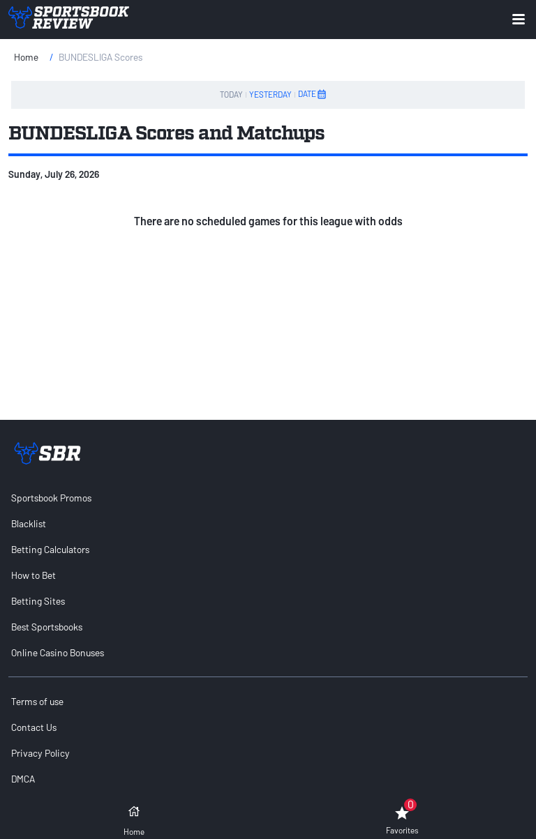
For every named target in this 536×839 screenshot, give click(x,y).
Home (26, 57)
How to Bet (33, 575)
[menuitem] (268, 498)
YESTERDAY (270, 94)
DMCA (23, 779)
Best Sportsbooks (46, 627)
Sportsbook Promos (51, 498)
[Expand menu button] (518, 19)
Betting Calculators (50, 549)
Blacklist (28, 523)
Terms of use (37, 701)
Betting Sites (38, 601)
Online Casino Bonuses (57, 652)
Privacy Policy (40, 753)
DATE (312, 94)
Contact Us (34, 727)
